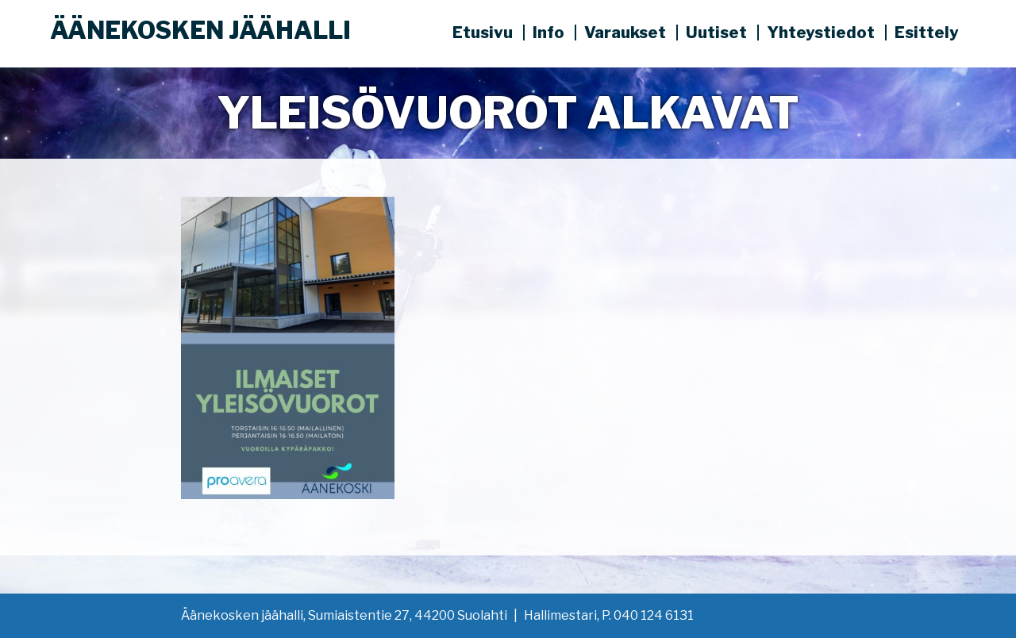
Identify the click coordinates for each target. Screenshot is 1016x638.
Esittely (927, 32)
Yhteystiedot (821, 32)
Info (548, 32)
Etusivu (482, 32)
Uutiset (716, 32)
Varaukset (625, 32)
